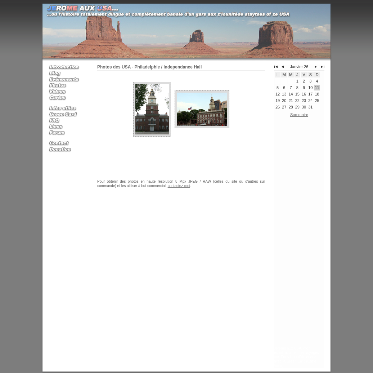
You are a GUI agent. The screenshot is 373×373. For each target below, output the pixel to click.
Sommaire (299, 114)
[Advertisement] (299, 233)
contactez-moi (179, 186)
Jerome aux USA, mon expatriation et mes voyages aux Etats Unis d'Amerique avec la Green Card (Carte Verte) (296, 357)
